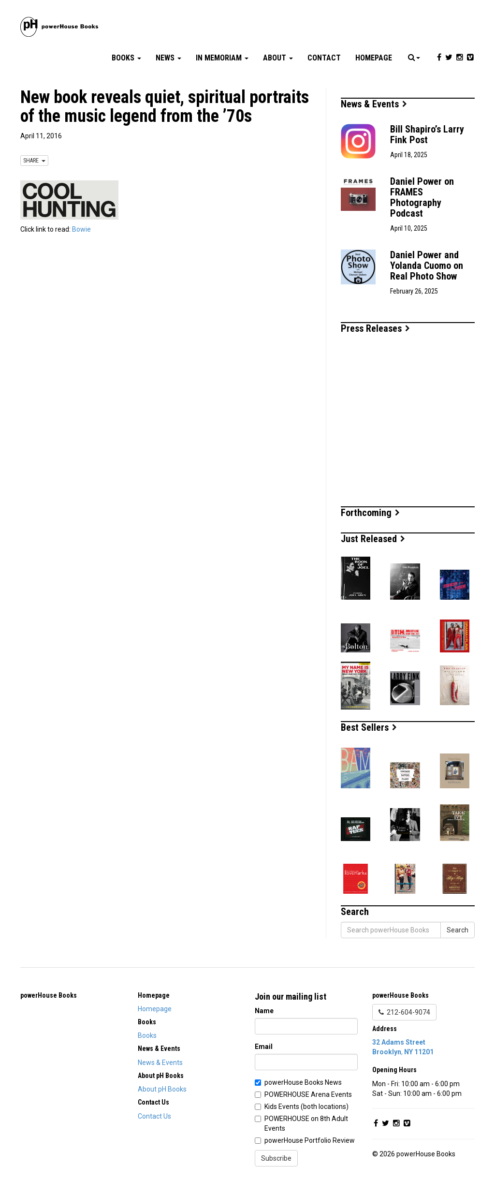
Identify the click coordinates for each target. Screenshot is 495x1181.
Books (126, 57)
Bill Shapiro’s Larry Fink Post (427, 134)
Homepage (373, 57)
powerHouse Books (48, 995)
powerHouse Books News (303, 1082)
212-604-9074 (404, 1012)
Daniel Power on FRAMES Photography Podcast (422, 197)
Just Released (373, 539)
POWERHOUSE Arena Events (308, 1094)
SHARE (34, 160)
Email (264, 1046)
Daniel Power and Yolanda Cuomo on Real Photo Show (426, 265)
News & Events (374, 104)
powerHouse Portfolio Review (309, 1140)
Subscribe (276, 1158)
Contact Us (154, 1116)
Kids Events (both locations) (306, 1106)
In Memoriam (222, 57)
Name (264, 1011)
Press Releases (375, 328)
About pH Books (162, 1089)
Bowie (81, 229)
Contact (324, 57)
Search (457, 930)
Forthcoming (370, 512)
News (168, 57)
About (278, 57)
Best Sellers (369, 727)
